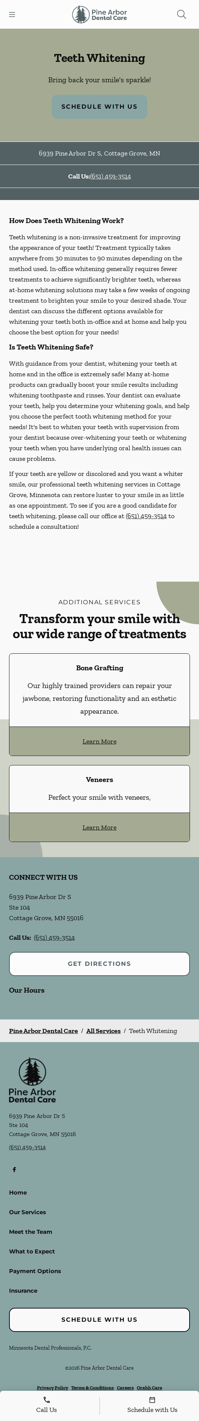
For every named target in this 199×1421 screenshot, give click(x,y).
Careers (125, 1387)
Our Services (27, 1212)
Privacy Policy (52, 1387)
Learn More (99, 741)
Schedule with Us (99, 106)
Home (18, 1192)
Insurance (23, 1290)
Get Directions (99, 963)
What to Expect (32, 1251)
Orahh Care (149, 1387)
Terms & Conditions (92, 1387)
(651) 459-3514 (110, 176)
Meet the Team (30, 1231)
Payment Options (35, 1271)
